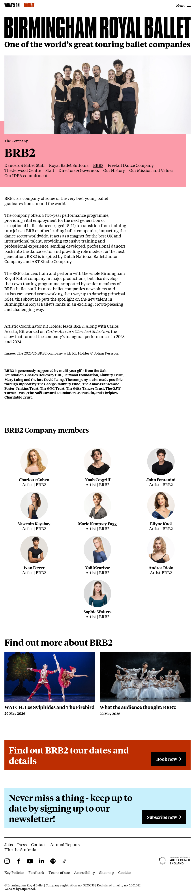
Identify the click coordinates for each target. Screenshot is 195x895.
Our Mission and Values (151, 170)
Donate (29, 6)
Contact (38, 844)
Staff (49, 170)
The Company (16, 140)
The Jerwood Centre (22, 170)
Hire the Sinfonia (20, 849)
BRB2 (98, 165)
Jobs (8, 844)
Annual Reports (65, 844)
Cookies (124, 872)
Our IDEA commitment (26, 175)
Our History (114, 170)
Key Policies (14, 872)
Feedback (36, 872)
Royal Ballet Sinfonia (69, 165)
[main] (97, 424)
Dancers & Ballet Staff (24, 165)
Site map (106, 872)
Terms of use (59, 872)
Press (22, 844)
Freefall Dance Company (131, 165)
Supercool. (28, 888)
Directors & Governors (78, 170)
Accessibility (84, 872)
